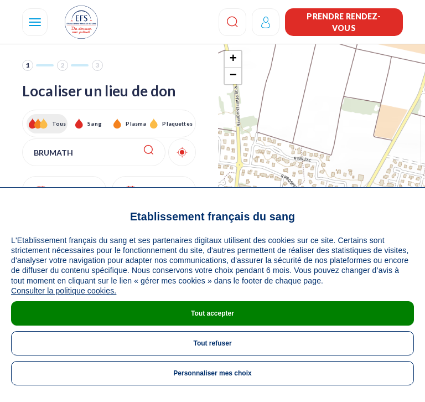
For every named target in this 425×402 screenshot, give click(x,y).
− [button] (233, 76)
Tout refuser (212, 343)
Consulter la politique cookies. (63, 290)
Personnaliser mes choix (212, 373)
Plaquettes (176, 123)
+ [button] (233, 59)
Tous (59, 123)
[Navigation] (35, 22)
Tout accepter (212, 313)
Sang (94, 123)
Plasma (136, 123)
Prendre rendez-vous (344, 22)
